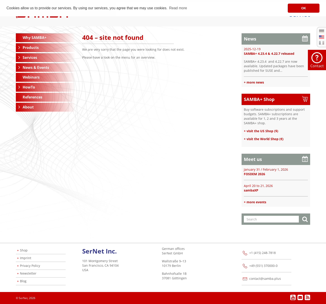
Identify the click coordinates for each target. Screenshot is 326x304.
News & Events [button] (36, 67)
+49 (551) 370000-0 (263, 265)
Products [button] (31, 47)
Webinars (31, 77)
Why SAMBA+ (34, 37)
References (32, 97)
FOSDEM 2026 (254, 174)
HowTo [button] (29, 87)
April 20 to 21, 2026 (258, 186)
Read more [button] (178, 8)
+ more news (254, 82)
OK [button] (303, 8)
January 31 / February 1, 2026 (266, 169)
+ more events (255, 202)
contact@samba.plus (265, 278)
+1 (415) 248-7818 (262, 253)
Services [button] (30, 57)
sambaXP (251, 190)
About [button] (28, 107)
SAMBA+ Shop (259, 99)
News (250, 39)
